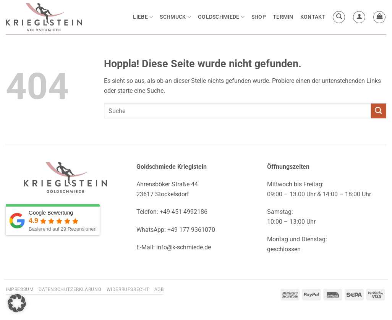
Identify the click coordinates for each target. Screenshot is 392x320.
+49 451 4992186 (183, 211)
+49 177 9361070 (191, 229)
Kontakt (313, 17)
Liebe (143, 17)
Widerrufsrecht (128, 289)
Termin (283, 17)
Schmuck (175, 17)
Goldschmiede (221, 17)
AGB (159, 289)
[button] (359, 17)
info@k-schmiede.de (183, 247)
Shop (258, 17)
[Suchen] (339, 17)
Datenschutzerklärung (70, 289)
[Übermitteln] (378, 110)
